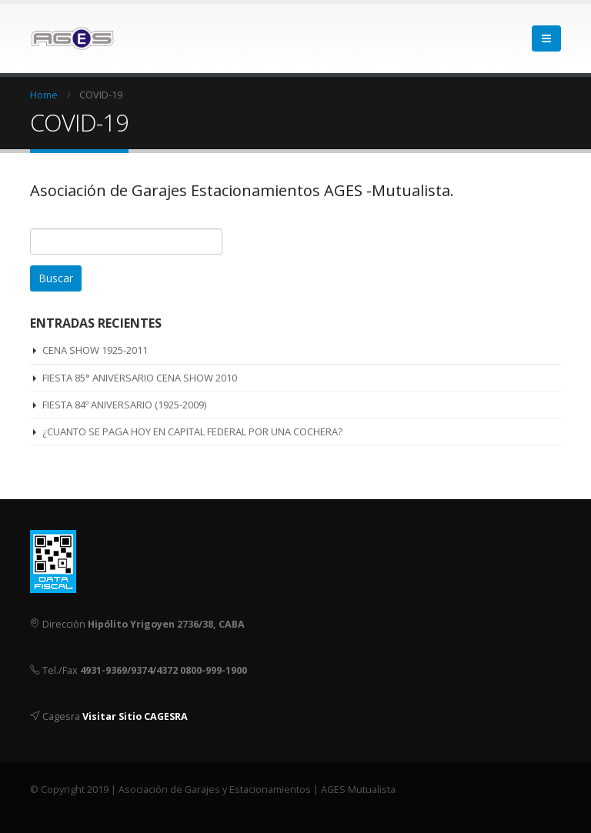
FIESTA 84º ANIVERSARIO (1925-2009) (124, 405)
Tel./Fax (60, 670)
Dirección (63, 624)
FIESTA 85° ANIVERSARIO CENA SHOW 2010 (139, 378)
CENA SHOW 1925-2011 (95, 350)
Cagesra (61, 716)
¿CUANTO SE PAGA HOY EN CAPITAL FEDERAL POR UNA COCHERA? (192, 431)
